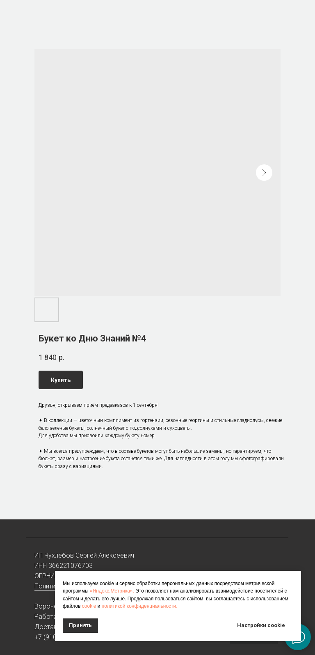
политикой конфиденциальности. (140, 606)
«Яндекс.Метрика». (112, 591)
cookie (89, 606)
